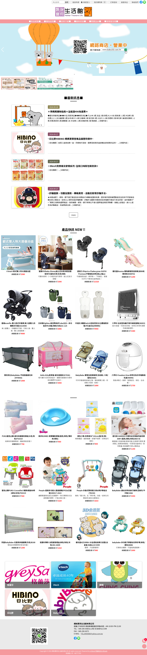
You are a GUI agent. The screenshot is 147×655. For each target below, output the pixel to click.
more (73, 215)
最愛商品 (124, 2)
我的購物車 (100, 2)
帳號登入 (86, 2)
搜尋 (66, 2)
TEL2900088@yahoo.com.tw (92, 633)
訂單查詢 (113, 2)
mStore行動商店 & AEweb (98, 651)
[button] (72, 74)
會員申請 (75, 2)
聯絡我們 (135, 2)
